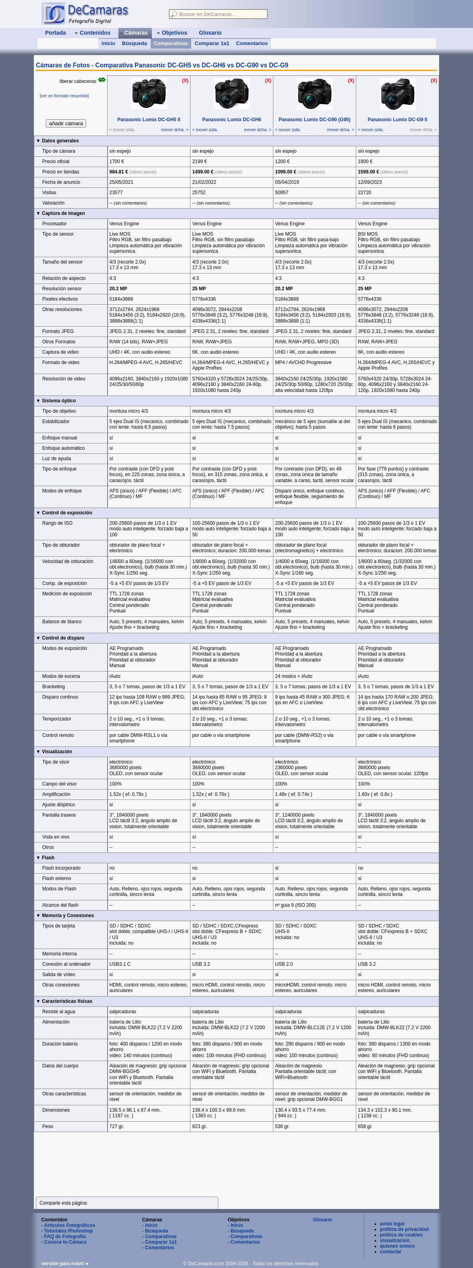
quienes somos (397, 1246)
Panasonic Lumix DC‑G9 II (397, 119)
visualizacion (395, 1240)
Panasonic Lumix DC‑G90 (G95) (314, 119)
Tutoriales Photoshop (68, 1231)
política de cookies (401, 1235)
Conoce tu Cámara (65, 1242)
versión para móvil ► (65, 1263)
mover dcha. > (174, 129)
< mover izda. (205, 129)
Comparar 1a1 (212, 43)
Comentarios (252, 43)
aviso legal (392, 1224)
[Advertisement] (183, 1156)
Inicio (108, 43)
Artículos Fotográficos (69, 1225)
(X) (185, 80)
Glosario (322, 1220)
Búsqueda (134, 43)
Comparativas (171, 43)
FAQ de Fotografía (65, 1236)
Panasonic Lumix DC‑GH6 (231, 119)
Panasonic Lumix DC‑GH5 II (148, 119)
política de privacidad (404, 1229)
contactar (391, 1251)
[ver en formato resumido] (64, 95)
